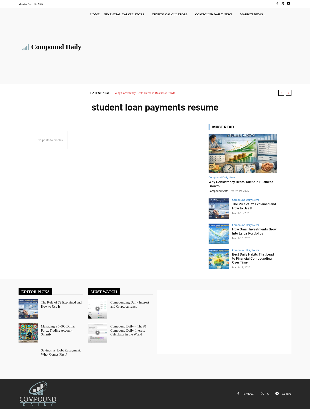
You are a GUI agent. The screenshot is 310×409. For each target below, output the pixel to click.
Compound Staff (218, 191)
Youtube (286, 394)
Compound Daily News (222, 177)
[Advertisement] (178, 52)
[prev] (281, 93)
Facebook (248, 394)
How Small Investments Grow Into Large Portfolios (253, 231)
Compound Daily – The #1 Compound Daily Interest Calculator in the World (127, 330)
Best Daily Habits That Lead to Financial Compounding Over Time (253, 258)
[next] (288, 93)
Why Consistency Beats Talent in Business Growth (145, 93)
